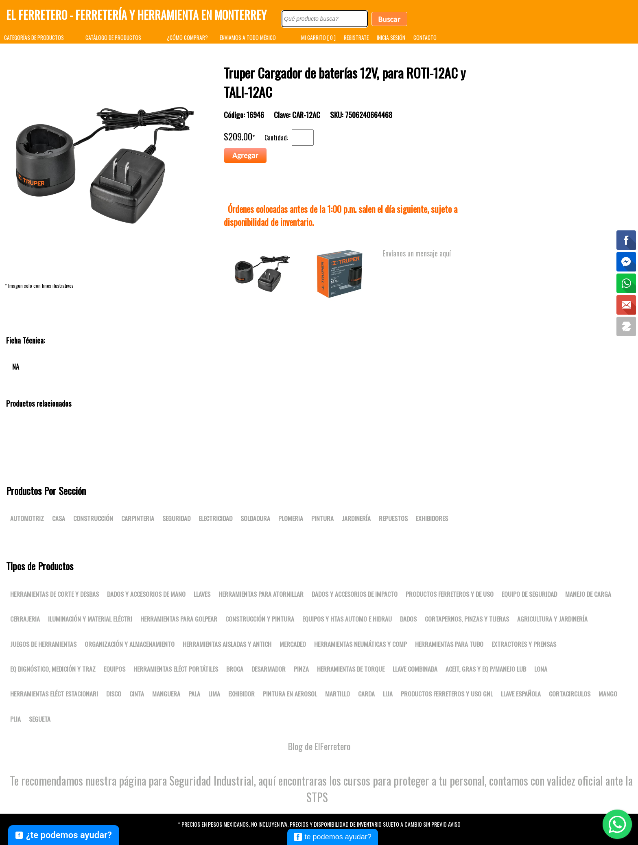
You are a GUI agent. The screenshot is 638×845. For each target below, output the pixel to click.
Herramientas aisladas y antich (227, 644)
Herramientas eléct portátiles (175, 669)
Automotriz (27, 518)
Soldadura (255, 518)
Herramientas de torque (351, 669)
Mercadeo (293, 644)
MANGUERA (166, 693)
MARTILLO (337, 693)
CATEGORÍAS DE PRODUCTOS (34, 37)
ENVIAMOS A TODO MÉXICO (248, 37)
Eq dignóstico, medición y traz (53, 669)
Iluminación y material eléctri (90, 619)
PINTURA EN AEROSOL (290, 693)
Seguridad (176, 518)
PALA (194, 693)
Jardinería (356, 518)
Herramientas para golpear (178, 619)
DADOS (408, 619)
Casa (58, 518)
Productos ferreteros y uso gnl (447, 693)
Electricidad (215, 518)
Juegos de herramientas (43, 644)
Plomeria (290, 518)
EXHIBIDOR (241, 693)
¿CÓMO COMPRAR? (187, 37)
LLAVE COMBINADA (415, 669)
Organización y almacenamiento (130, 644)
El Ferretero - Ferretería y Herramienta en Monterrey (136, 15)
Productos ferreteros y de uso (450, 594)
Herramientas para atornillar (261, 594)
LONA (540, 669)
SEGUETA (39, 719)
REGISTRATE (356, 37)
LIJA (388, 693)
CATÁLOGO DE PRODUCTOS (113, 37)
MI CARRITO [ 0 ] (318, 37)
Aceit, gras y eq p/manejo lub (486, 669)
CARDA (366, 693)
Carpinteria (137, 518)
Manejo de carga (588, 594)
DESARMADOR (268, 669)
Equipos (114, 669)
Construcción (93, 518)
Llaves (202, 594)
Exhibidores (432, 518)
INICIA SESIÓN (391, 37)
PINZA (301, 669)
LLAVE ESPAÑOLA (521, 693)
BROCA (234, 669)
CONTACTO (425, 37)
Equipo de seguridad (529, 594)
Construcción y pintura (259, 619)
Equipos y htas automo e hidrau (347, 619)
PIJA (15, 719)
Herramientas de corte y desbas (54, 594)
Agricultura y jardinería (552, 619)
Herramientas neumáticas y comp (360, 644)
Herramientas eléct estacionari (54, 693)
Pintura (322, 518)
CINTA (136, 693)
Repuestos (393, 518)
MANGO (608, 693)
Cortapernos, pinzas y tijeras (467, 619)
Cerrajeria (25, 619)
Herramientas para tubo (449, 644)
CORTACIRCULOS (569, 693)
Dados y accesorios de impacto (355, 594)
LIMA (214, 693)
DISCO (113, 693)
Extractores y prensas (524, 644)
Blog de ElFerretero (319, 746)
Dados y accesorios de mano (146, 594)
